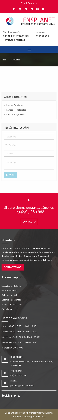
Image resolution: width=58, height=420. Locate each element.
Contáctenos (12, 267)
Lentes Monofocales (16, 109)
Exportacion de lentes (12, 286)
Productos (15, 60)
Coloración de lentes (11, 299)
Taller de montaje (10, 295)
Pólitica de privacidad (12, 304)
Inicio (4, 60)
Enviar (10, 175)
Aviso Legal (7, 309)
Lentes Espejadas (14, 105)
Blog (23, 3)
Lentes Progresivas (15, 114)
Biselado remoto (9, 290)
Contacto (32, 3)
